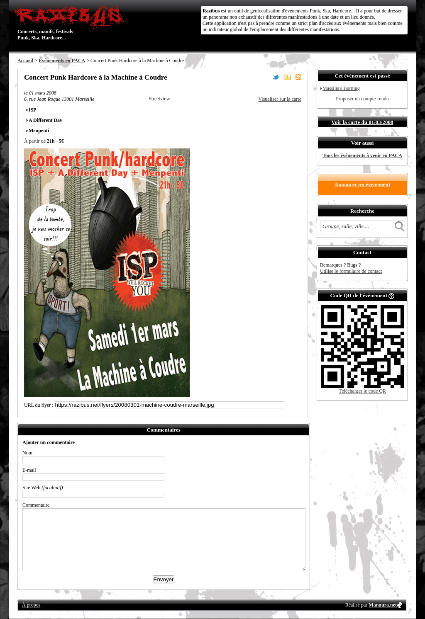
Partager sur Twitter (276, 77)
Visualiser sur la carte (279, 99)
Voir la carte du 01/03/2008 (362, 122)
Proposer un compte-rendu (362, 99)
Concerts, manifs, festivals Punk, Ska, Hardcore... (71, 22)
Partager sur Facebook (264, 77)
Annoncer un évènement (363, 184)
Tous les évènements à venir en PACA (362, 155)
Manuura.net (383, 605)
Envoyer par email (287, 77)
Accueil (25, 60)
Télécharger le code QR (362, 391)
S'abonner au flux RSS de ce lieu (298, 77)
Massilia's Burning (341, 88)
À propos (31, 605)
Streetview (159, 99)
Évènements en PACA (62, 60)
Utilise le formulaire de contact (351, 271)
